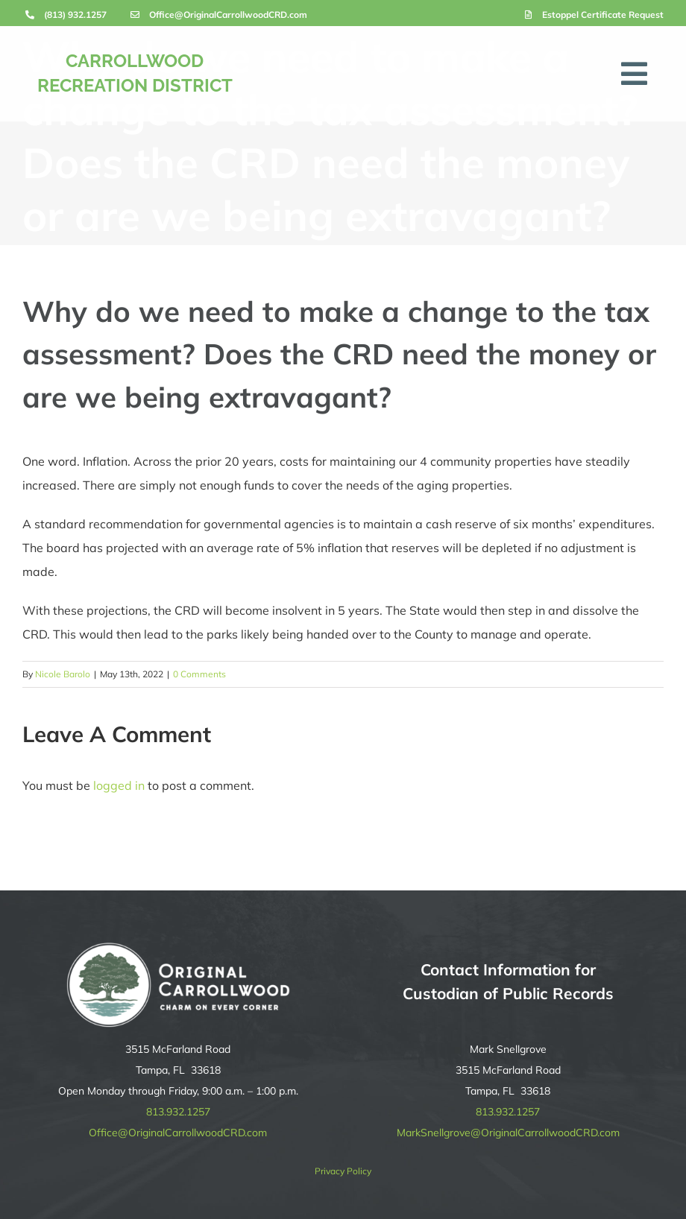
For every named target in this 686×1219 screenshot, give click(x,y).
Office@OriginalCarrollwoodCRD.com (228, 14)
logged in (119, 785)
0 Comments (199, 674)
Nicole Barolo (62, 674)
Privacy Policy (343, 1171)
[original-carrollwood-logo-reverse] (178, 948)
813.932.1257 (178, 1111)
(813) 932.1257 (75, 14)
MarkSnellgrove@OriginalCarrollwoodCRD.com (508, 1132)
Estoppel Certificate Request (603, 14)
